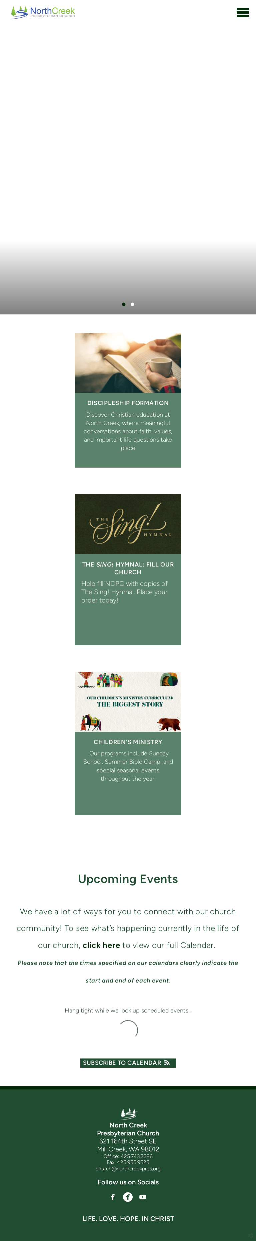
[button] (112, 1197)
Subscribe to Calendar (128, 1062)
